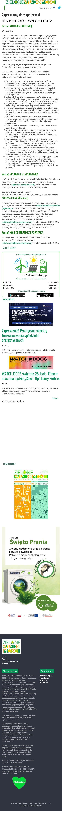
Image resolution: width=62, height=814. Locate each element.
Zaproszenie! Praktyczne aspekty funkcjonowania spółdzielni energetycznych (24, 335)
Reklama (43, 680)
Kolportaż (44, 682)
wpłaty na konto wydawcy (23, 185)
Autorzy (5, 659)
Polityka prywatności (10, 661)
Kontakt (5, 663)
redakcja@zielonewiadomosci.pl (17, 222)
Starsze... (55, 398)
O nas (4, 657)
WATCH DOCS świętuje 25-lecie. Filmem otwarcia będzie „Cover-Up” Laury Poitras (30, 376)
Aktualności (8, 299)
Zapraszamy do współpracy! (46, 677)
